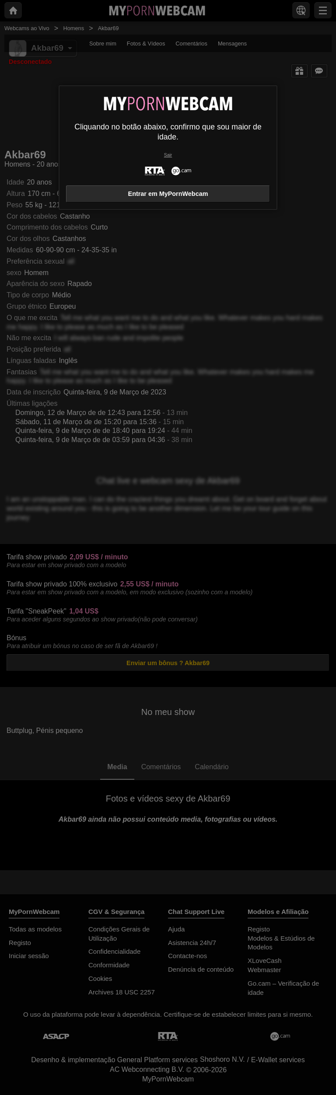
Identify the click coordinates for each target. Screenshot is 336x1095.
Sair (168, 155)
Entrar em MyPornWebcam (168, 193)
